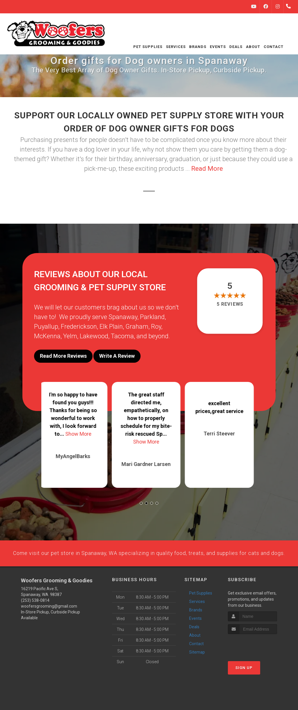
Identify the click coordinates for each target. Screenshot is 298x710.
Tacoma (122, 336)
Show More (81, 429)
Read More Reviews (63, 356)
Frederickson (79, 326)
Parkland (152, 317)
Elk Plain (111, 326)
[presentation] (259, 660)
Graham (136, 326)
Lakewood (94, 336)
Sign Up (244, 683)
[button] (141, 498)
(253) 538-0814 (35, 615)
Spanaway (123, 317)
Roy (156, 326)
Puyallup (46, 326)
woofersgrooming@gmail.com (49, 621)
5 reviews (230, 304)
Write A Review (117, 356)
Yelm (70, 336)
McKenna (47, 336)
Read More (207, 168)
